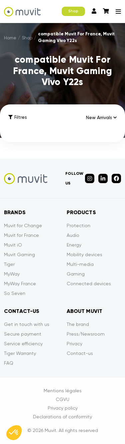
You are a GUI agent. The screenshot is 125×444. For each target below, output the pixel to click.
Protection (78, 225)
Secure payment (22, 334)
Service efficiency (23, 343)
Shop (73, 11)
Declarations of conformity (62, 416)
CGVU (62, 399)
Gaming (76, 274)
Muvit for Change (23, 225)
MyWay (12, 274)
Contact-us (80, 353)
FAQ (8, 363)
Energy (74, 245)
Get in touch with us (26, 324)
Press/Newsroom (86, 334)
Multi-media (80, 264)
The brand (78, 324)
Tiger (9, 264)
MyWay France (20, 283)
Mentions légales (63, 390)
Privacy (74, 343)
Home (10, 37)
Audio (73, 235)
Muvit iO (13, 245)
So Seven (14, 293)
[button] (14, 433)
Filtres (17, 117)
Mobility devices (84, 254)
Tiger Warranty (20, 353)
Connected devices (89, 283)
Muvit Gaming (19, 254)
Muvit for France (21, 235)
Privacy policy (63, 408)
